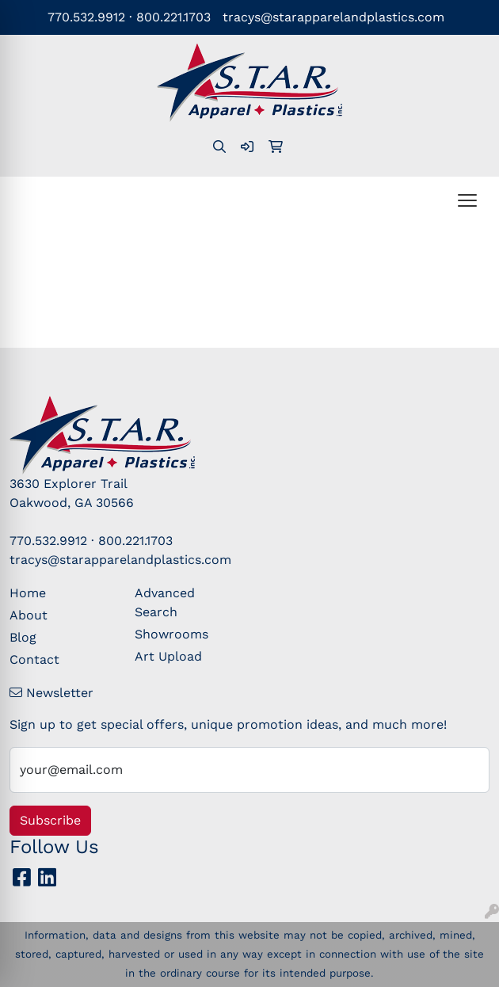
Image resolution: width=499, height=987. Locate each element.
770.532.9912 (86, 17)
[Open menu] (467, 200)
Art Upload (168, 656)
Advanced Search (165, 602)
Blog (23, 637)
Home (28, 592)
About (29, 615)
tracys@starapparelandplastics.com (333, 17)
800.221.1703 (173, 17)
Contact (34, 659)
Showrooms (171, 634)
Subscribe (50, 820)
